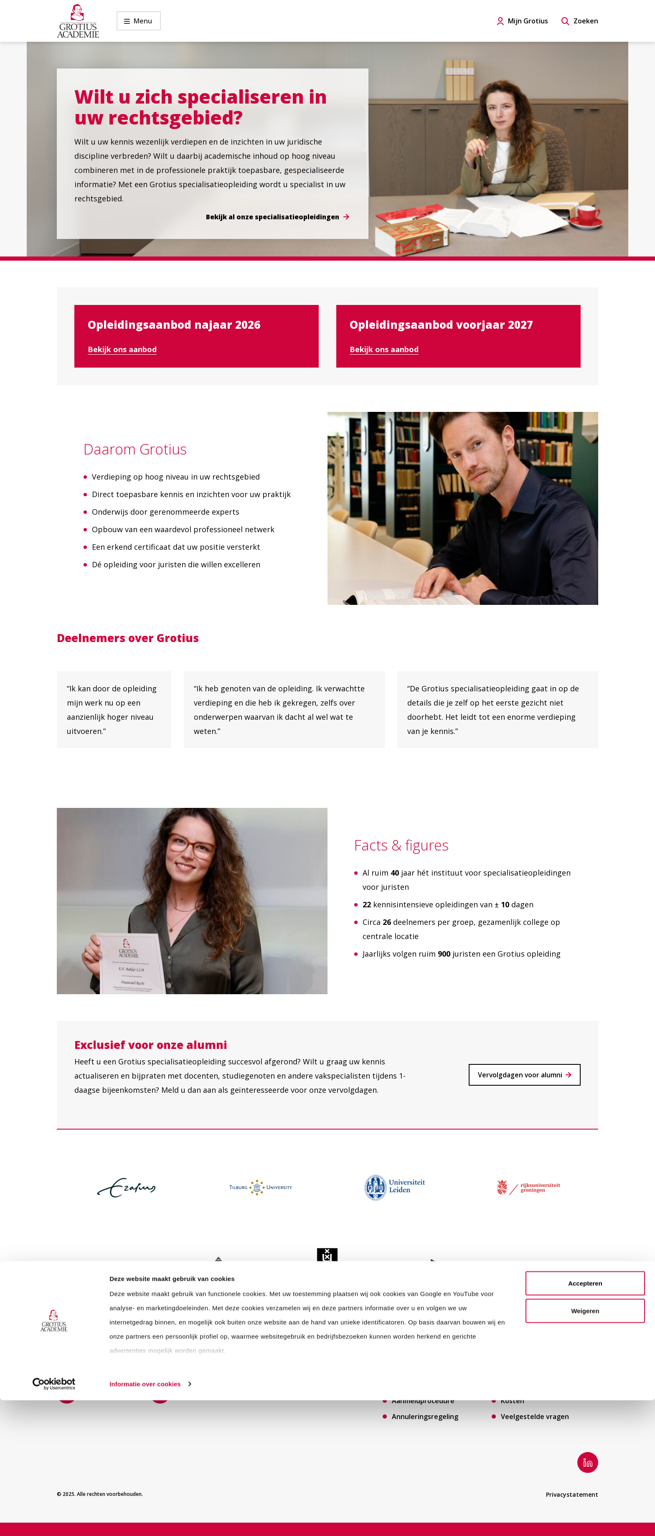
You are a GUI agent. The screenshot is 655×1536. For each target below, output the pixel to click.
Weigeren (585, 1446)
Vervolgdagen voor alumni (519, 1074)
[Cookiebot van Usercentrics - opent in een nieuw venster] (54, 1519)
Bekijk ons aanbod (122, 349)
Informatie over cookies (145, 1519)
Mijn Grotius (528, 20)
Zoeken (586, 20)
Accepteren (585, 1418)
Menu (134, 23)
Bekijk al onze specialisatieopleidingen (271, 216)
